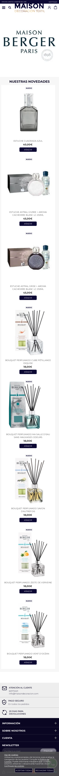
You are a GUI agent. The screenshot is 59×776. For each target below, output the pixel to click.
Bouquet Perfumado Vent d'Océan (28, 653)
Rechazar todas (44, 770)
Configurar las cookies (14, 766)
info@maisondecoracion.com (23, 693)
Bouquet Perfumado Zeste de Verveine (28, 582)
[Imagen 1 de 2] (29, 42)
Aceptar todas (24, 770)
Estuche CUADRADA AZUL (28, 141)
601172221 (53, 2)
